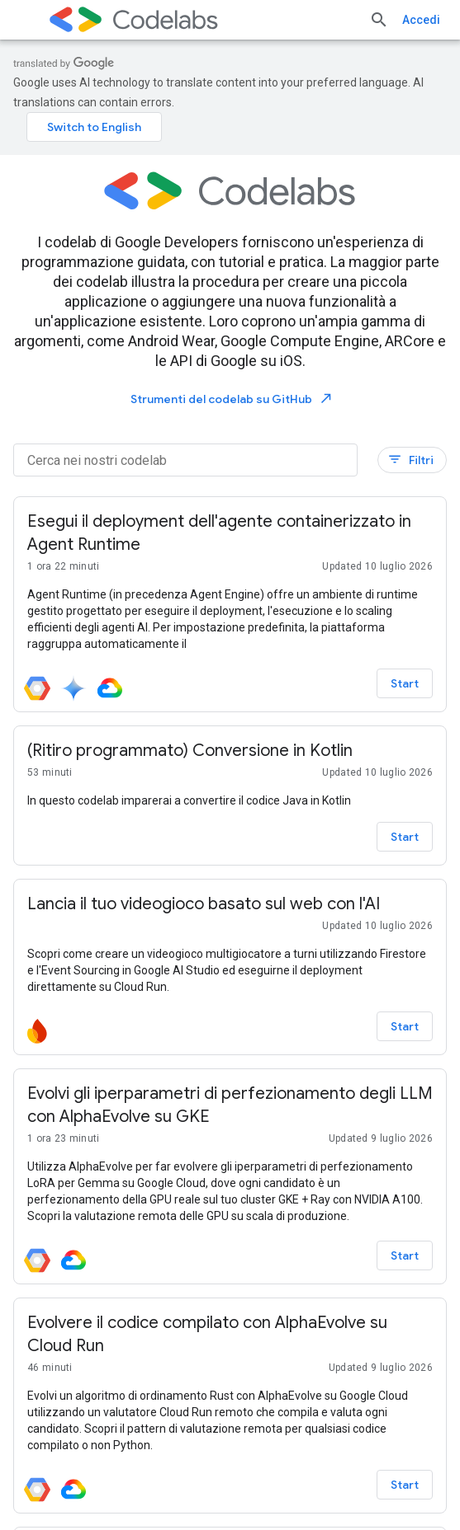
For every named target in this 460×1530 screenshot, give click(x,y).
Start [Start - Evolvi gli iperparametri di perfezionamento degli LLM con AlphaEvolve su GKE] (405, 1255)
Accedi (421, 19)
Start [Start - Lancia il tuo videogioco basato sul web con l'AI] (405, 1026)
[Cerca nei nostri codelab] (185, 460)
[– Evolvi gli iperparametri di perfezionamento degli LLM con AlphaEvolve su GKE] (230, 1105)
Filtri (410, 459)
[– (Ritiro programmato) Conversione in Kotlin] (230, 751)
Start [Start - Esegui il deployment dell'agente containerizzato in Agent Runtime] (405, 683)
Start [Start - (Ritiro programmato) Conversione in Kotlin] (405, 836)
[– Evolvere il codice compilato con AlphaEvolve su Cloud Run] (230, 1335)
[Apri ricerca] (379, 20)
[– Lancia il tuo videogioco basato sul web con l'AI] (230, 904)
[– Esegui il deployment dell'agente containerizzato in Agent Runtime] (230, 533)
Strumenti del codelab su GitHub (232, 398)
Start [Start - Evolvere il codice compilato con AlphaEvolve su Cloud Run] (405, 1484)
